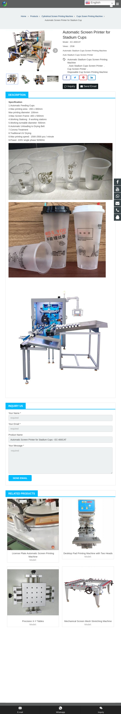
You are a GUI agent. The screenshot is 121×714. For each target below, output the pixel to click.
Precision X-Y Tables (33, 621)
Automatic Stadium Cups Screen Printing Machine (87, 59)
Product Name (16, 435)
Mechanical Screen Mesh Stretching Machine (88, 621)
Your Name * (15, 413)
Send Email (88, 86)
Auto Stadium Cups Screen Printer (86, 66)
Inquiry (69, 86)
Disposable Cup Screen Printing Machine (87, 72)
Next (55, 50)
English (93, 3)
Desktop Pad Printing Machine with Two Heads (88, 553)
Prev (9, 50)
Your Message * (16, 445)
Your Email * (15, 424)
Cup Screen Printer (76, 69)
